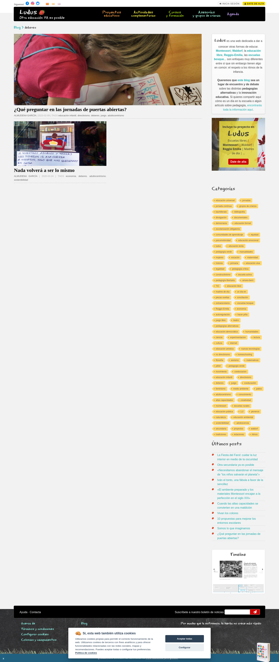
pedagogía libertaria (225, 280)
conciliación (242, 297)
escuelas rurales (241, 406)
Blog (84, 624)
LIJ (242, 411)
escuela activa (245, 274)
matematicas (252, 360)
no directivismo (223, 354)
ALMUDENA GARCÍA (25, 115)
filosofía (219, 360)
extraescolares (223, 303)
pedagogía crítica (240, 269)
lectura (257, 337)
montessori (221, 406)
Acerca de (28, 624)
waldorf (254, 428)
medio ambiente (240, 389)
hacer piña (243, 314)
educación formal (243, 223)
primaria (234, 263)
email (229, 612)
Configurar (184, 647)
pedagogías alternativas (227, 326)
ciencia (219, 337)
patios (259, 389)
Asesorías (206, 14)
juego (103, 115)
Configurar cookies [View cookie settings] (35, 634)
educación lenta (236, 246)
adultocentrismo (116, 115)
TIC (217, 286)
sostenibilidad (21, 180)
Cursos (175, 14)
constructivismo (223, 274)
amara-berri (247, 280)
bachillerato (221, 212)
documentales (241, 217)
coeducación (250, 383)
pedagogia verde (236, 366)
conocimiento (245, 394)
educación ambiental (243, 417)
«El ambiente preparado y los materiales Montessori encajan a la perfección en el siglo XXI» (238, 494)
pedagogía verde (224, 252)
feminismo (221, 389)
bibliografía (239, 212)
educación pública (224, 411)
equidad (254, 234)
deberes (95, 115)
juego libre (221, 320)
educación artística (225, 349)
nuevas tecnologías (250, 349)
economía (71, 176)
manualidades (246, 252)
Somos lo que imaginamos (233, 528)
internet (233, 343)
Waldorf (237, 50)
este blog (244, 80)
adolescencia (242, 423)
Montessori (223, 50)
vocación (235, 257)
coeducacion (240, 371)
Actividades (143, 14)
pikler (218, 366)
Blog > (18, 27)
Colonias (38, 640)
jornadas (246, 200)
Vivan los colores (227, 513)
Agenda (233, 14)
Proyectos (112, 14)
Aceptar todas (184, 638)
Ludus (28, 12)
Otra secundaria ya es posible (235, 464)
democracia (221, 223)
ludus (218, 246)
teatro (236, 320)
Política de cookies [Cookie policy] (86, 652)
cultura (219, 343)
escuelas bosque (245, 303)
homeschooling (245, 354)
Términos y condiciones (37, 629)
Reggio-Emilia (233, 55)
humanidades (251, 331)
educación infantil (67, 115)
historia (219, 263)
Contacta (35, 612)
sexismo (235, 360)
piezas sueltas (222, 297)
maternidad (252, 257)
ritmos (255, 434)
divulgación (221, 217)
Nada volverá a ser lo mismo (44, 170)
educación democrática (227, 331)
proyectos (238, 428)
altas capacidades (224, 400)
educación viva (253, 263)
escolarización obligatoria (228, 229)
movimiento (221, 371)
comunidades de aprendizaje (229, 234)
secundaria (221, 428)
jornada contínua (224, 206)
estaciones (239, 434)
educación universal (225, 200)
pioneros (255, 411)
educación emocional (248, 240)
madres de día (223, 292)
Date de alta (254, 3)
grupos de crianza (247, 206)
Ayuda (23, 612)
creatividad (246, 400)
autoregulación (223, 314)
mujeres (219, 257)
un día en (241, 292)
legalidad (220, 269)
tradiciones (221, 434)
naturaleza (221, 417)
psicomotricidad (223, 240)
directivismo (84, 115)
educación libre (234, 286)
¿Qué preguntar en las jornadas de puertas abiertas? (70, 109)
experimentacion (238, 337)
